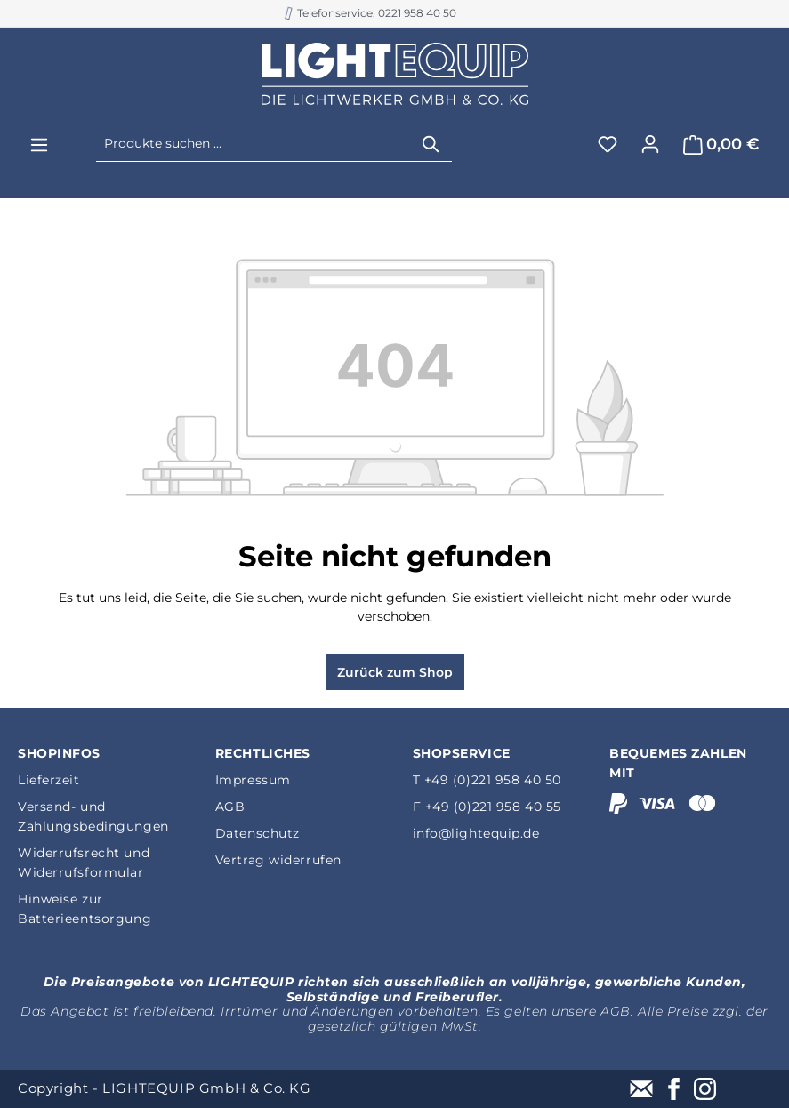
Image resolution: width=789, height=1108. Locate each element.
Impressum (253, 780)
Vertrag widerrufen (278, 860)
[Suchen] (431, 144)
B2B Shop (386, 13)
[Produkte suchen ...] (254, 144)
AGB (230, 807)
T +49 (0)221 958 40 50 (487, 780)
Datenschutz (257, 833)
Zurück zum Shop (395, 672)
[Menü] (39, 145)
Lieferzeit (49, 780)
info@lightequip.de (476, 833)
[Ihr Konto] (650, 144)
